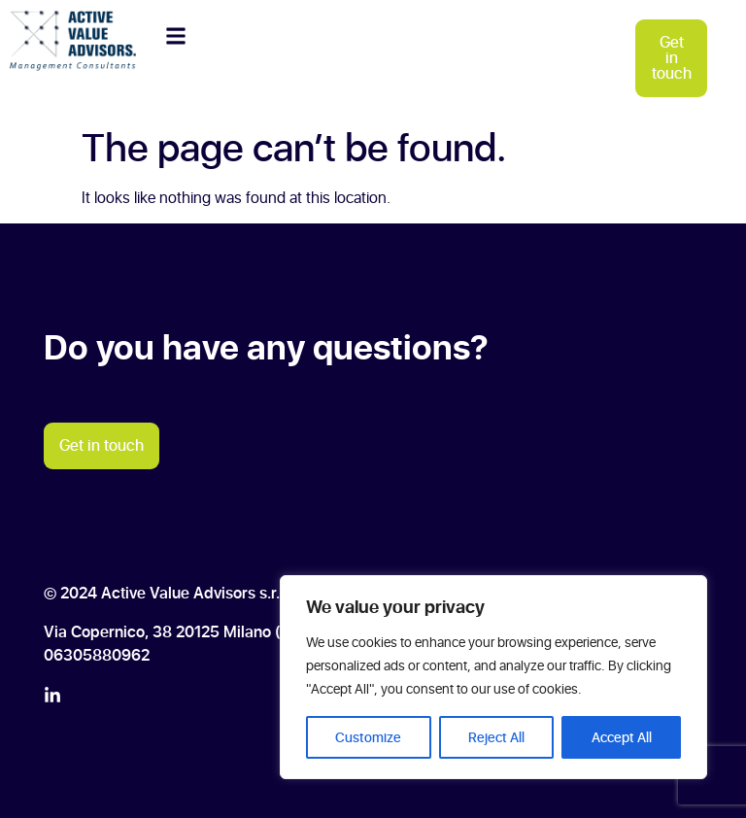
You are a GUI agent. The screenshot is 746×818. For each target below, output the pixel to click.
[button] (175, 35)
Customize (368, 737)
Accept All (622, 737)
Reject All (496, 737)
